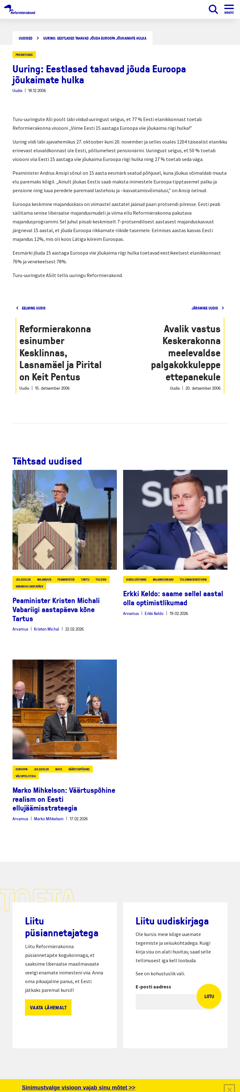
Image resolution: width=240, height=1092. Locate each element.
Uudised (25, 38)
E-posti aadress (153, 986)
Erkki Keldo (154, 613)
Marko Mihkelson (48, 818)
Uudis (17, 90)
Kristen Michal (46, 629)
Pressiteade (24, 54)
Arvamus (20, 629)
